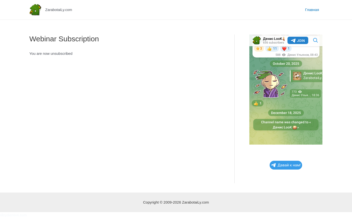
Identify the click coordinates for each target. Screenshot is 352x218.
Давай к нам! (286, 165)
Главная (312, 10)
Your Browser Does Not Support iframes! (285, 89)
